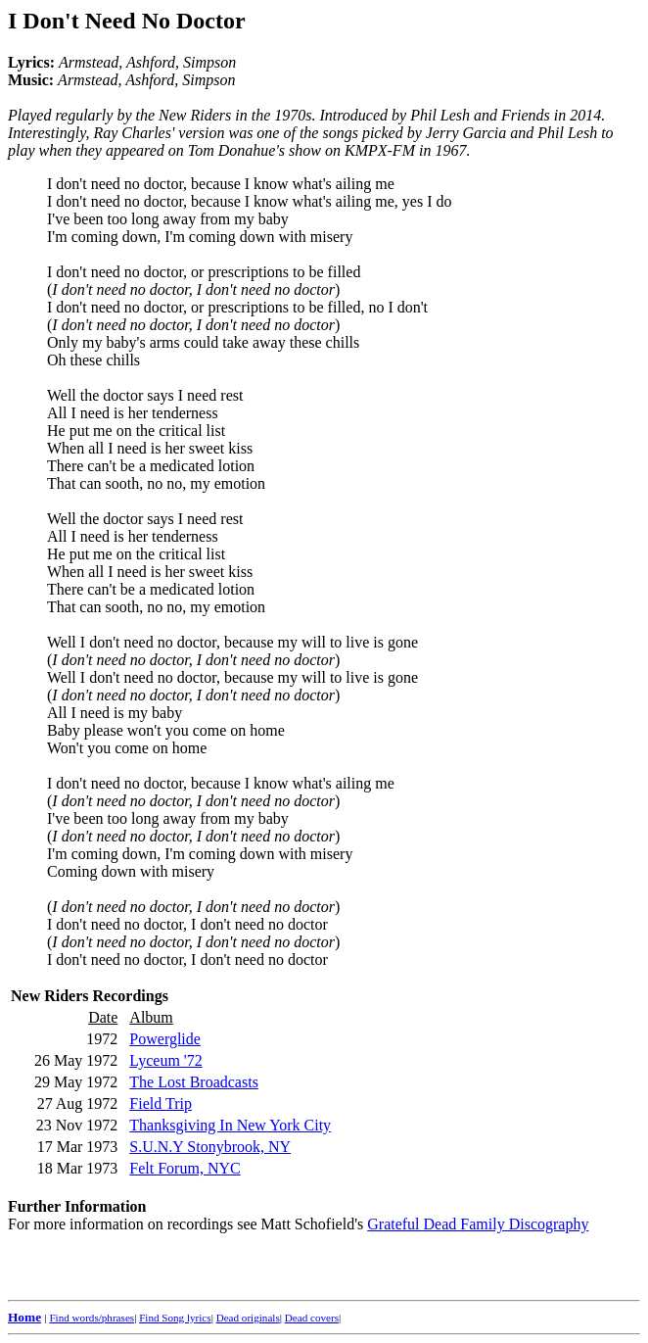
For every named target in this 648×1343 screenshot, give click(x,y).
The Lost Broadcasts (193, 1082)
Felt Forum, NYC (184, 1168)
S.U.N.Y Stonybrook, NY (210, 1146)
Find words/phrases (91, 1317)
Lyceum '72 (165, 1060)
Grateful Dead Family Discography (477, 1224)
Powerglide (165, 1039)
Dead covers (312, 1317)
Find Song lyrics (174, 1317)
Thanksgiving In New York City (230, 1125)
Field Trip (160, 1103)
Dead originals (248, 1317)
